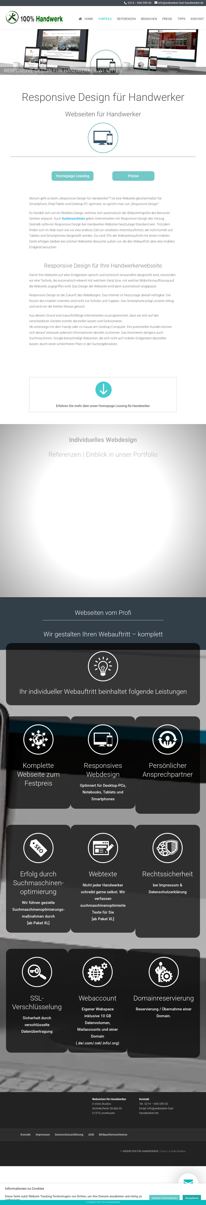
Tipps (181, 17)
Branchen (149, 17)
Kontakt (197, 17)
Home (86, 17)
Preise (167, 17)
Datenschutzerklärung (69, 1173)
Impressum (43, 1173)
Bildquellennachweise (113, 1173)
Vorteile (105, 17)
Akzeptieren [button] (192, 1198)
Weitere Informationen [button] (164, 1198)
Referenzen (126, 17)
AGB (91, 1173)
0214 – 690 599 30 (139, 2)
